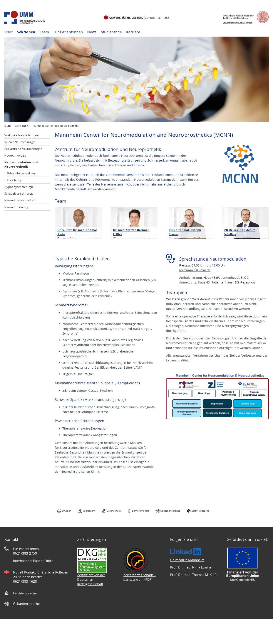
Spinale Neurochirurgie (19, 142)
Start (8, 32)
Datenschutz (114, 510)
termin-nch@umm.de (195, 270)
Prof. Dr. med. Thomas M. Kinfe (193, 574)
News (91, 32)
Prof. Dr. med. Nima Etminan (191, 567)
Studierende (111, 32)
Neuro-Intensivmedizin (19, 200)
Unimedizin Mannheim (187, 560)
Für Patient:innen (68, 32)
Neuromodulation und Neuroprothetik (21, 164)
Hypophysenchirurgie (18, 187)
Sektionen (26, 32)
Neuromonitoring (16, 207)
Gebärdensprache (170, 510)
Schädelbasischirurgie (18, 194)
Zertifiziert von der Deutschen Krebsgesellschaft (91, 579)
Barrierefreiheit (140, 510)
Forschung (14, 180)
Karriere (133, 32)
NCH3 (7, 126)
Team (44, 32)
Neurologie (93, 447)
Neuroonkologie (15, 155)
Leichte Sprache (200, 510)
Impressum (89, 510)
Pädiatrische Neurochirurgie (23, 149)
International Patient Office (33, 560)
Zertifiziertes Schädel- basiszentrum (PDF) (139, 577)
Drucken (66, 510)
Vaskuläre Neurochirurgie (21, 135)
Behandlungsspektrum (22, 173)
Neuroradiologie (72, 447)
